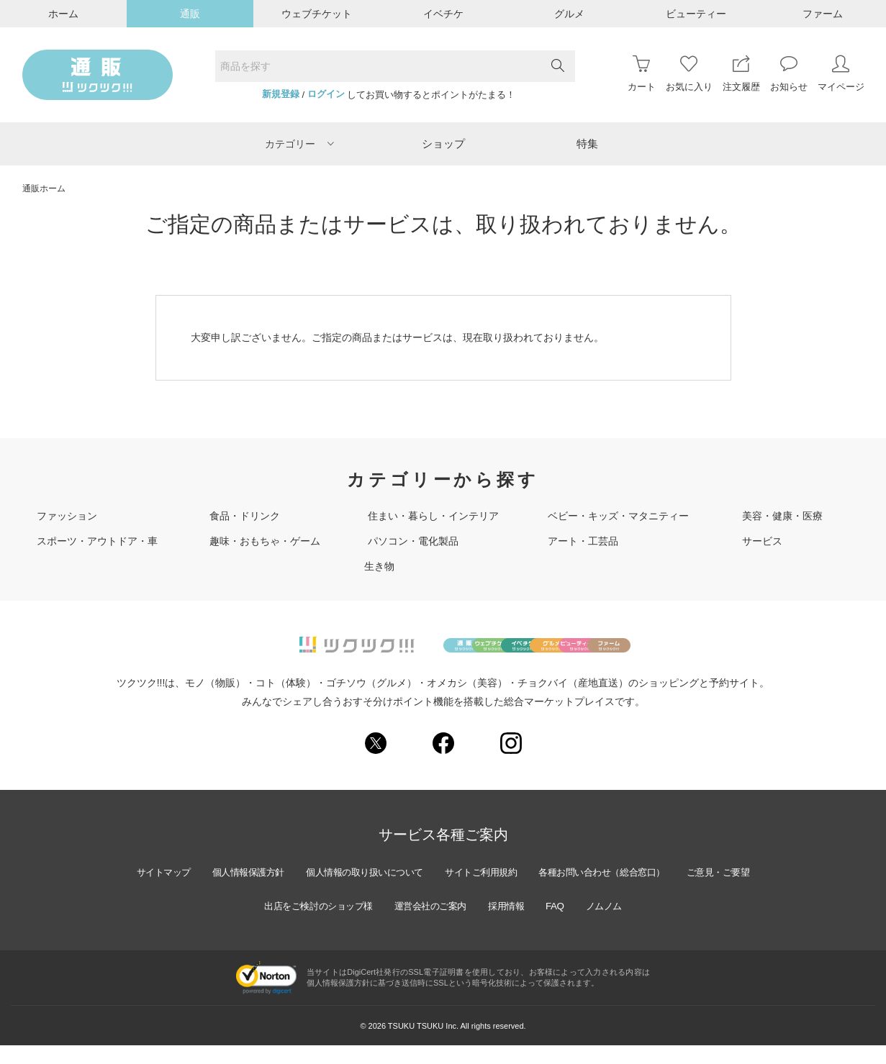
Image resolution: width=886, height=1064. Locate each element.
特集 (587, 143)
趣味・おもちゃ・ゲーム (264, 541)
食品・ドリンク (244, 516)
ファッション (67, 516)
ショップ (443, 143)
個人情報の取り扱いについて (403, 890)
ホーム (63, 13)
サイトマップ (183, 890)
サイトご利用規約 (530, 890)
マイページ (841, 73)
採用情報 (559, 924)
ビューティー (696, 13)
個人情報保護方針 (275, 890)
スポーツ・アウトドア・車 (97, 541)
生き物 (379, 566)
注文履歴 (741, 73)
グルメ (569, 13)
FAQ (611, 924)
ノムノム (663, 924)
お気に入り (689, 73)
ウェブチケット (316, 13)
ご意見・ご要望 (237, 924)
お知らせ (789, 73)
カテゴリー (299, 144)
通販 (190, 13)
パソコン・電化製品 (413, 541)
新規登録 (280, 94)
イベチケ (443, 13)
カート (642, 73)
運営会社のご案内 (477, 924)
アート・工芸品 (583, 541)
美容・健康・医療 (782, 516)
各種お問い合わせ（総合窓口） (662, 890)
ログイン (326, 94)
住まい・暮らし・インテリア (433, 516)
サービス (762, 541)
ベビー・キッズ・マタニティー (618, 516)
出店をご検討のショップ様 (354, 924)
